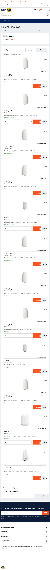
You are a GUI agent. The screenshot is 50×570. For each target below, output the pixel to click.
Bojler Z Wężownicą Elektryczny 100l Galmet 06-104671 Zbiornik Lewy (21, 293)
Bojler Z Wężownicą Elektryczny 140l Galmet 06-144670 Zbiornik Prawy (21, 79)
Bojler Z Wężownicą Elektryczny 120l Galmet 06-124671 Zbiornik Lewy (21, 257)
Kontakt (46, 6)
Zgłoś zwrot (34, 4)
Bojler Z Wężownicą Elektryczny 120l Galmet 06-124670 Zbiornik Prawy (21, 115)
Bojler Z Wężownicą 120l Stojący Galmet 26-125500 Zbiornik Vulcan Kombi (22, 471)
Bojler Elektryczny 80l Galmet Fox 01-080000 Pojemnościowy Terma (20, 222)
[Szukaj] (25, 15)
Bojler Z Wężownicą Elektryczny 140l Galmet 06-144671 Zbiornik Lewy (21, 150)
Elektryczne (12, 39)
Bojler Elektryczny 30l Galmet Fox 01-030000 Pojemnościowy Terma (20, 364)
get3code (4, 548)
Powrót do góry (41, 496)
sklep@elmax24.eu (7, 1)
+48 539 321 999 (21, 1)
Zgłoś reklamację (43, 4)
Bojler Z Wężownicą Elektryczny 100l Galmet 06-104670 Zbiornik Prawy (21, 400)
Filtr (41, 50)
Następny (15, 491)
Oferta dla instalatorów (22, 4)
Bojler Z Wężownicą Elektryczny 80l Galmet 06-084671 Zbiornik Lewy (20, 186)
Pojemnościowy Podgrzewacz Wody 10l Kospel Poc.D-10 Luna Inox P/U (21, 436)
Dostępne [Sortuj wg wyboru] (14, 50)
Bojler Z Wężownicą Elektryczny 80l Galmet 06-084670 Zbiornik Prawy (20, 329)
